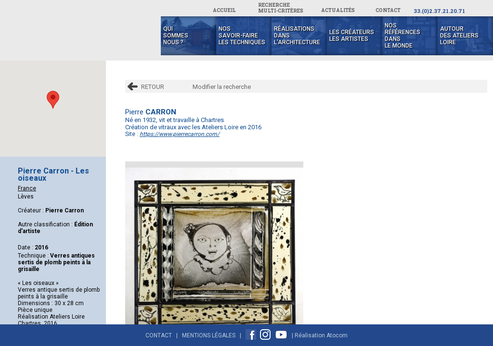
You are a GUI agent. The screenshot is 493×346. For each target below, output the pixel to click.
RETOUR (152, 86)
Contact (158, 335)
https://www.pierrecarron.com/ (180, 134)
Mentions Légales (208, 335)
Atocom (337, 335)
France (27, 188)
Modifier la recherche (222, 86)
